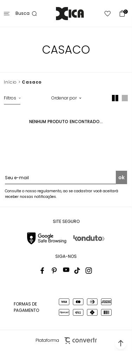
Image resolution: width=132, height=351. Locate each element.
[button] (121, 343)
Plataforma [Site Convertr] (66, 340)
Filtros (10, 98)
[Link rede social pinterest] (55, 270)
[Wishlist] (107, 14)
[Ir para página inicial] (10, 82)
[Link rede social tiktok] (77, 270)
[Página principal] (70, 13)
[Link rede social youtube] (66, 270)
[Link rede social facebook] (43, 270)
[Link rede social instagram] (88, 270)
